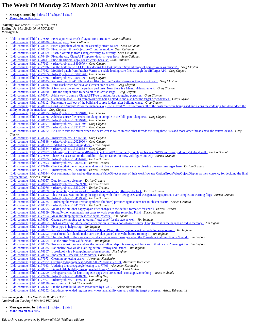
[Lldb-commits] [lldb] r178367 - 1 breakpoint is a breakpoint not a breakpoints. (60, 251)
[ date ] (67, 14)
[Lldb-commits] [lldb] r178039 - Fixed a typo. (39, 42)
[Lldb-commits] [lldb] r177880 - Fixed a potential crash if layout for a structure (60, 38)
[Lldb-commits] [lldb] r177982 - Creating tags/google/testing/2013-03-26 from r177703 (65, 262)
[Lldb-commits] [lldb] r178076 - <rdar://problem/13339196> (48, 187)
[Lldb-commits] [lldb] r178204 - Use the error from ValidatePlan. (51, 240)
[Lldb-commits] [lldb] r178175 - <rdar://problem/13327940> (48, 113)
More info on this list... (24, 18)
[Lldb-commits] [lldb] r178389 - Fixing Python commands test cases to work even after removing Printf (75, 212)
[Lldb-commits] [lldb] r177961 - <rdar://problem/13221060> (48, 170)
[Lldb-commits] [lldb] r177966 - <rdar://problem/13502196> (48, 77)
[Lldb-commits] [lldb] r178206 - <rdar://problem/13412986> (48, 198)
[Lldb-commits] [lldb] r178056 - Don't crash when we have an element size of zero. (62, 84)
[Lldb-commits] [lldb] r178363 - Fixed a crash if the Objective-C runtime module (61, 49)
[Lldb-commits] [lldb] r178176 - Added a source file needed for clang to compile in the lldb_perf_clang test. (78, 116)
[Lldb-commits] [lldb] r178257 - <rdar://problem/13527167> (48, 127)
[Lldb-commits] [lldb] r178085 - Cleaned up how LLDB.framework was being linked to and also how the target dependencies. (90, 99)
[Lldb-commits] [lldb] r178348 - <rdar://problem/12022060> (48, 141)
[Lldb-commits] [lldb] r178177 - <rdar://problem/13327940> (48, 120)
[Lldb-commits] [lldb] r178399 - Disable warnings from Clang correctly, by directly (62, 53)
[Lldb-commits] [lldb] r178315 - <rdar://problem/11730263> (48, 138)
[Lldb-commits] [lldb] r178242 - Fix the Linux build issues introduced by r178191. (62, 287)
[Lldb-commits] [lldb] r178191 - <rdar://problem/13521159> (48, 123)
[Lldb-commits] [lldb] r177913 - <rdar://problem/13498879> (48, 63)
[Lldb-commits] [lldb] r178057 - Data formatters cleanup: (46, 180)
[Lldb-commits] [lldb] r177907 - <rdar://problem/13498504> (48, 279)
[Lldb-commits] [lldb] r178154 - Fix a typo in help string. (46, 226)
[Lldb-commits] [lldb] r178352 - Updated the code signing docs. (50, 145)
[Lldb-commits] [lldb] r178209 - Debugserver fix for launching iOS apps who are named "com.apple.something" (81, 272)
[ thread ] (43, 14)
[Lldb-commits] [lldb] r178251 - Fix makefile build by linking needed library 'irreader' (64, 269)
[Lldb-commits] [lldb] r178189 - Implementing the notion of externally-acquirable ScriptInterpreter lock (75, 191)
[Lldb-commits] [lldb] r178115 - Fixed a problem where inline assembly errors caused (64, 45)
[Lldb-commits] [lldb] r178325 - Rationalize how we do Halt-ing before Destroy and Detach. (68, 248)
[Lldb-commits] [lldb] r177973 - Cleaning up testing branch (47, 258)
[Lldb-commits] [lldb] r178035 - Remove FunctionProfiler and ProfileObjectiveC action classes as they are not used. (83, 81)
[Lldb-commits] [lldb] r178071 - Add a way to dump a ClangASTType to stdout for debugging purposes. (76, 95)
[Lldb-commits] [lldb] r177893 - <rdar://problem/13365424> (48, 162)
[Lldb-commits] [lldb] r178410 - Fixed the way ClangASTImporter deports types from (64, 56)
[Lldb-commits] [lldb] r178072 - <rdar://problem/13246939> (48, 184)
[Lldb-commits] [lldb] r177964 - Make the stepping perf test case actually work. (60, 216)
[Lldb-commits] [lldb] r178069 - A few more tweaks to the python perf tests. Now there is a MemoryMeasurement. (82, 88)
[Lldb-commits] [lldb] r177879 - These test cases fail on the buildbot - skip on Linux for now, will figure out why (81, 155)
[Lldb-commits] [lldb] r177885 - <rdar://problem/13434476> (48, 159)
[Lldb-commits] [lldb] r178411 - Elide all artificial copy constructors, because (59, 60)
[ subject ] (56, 14)
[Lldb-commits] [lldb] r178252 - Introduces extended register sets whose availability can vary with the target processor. (85, 290)
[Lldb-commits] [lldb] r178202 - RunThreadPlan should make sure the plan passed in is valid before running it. (80, 233)
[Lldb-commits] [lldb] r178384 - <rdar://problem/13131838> (48, 148)
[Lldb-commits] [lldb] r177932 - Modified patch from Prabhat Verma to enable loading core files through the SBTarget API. (88, 70)
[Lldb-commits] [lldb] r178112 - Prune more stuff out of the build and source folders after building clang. (76, 102)
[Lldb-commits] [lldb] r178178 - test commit (38, 283)
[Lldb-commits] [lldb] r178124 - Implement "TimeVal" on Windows (53, 255)
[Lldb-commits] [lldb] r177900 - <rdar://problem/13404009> (48, 276)
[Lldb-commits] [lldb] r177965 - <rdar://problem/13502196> (48, 74)
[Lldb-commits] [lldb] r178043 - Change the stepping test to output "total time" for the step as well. (72, 219)
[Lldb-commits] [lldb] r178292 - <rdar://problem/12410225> (48, 205)
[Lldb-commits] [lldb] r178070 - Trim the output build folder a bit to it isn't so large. (63, 92)
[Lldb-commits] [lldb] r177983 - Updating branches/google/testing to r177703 (59, 265)
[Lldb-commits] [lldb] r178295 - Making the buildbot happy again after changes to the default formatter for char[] (82, 209)
